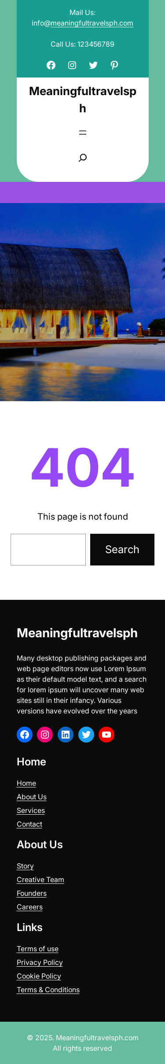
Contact (29, 824)
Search (122, 549)
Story (25, 865)
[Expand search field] (82, 157)
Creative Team (40, 879)
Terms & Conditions (48, 989)
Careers (30, 906)
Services (31, 810)
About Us (32, 796)
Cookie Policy (39, 976)
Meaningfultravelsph (77, 632)
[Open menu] (82, 132)
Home (26, 783)
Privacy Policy (40, 962)
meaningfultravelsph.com (92, 22)
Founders (32, 893)
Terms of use (38, 948)
